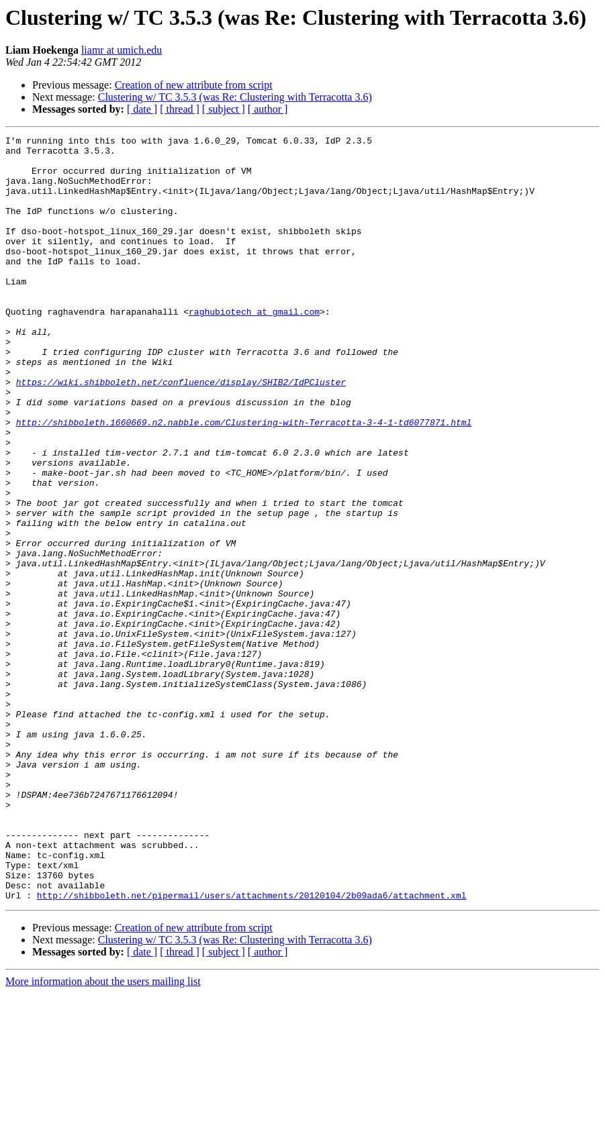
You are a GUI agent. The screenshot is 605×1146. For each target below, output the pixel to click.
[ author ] (268, 109)
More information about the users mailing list (103, 1134)
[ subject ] (223, 109)
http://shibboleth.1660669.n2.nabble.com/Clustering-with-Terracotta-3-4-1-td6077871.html (244, 480)
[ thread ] (179, 109)
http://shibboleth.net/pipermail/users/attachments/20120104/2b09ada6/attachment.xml (252, 1048)
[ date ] (142, 109)
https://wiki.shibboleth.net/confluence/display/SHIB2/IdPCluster (181, 432)
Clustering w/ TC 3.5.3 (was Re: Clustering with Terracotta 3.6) (235, 97)
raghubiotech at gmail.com (254, 348)
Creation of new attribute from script (194, 85)
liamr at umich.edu (121, 50)
